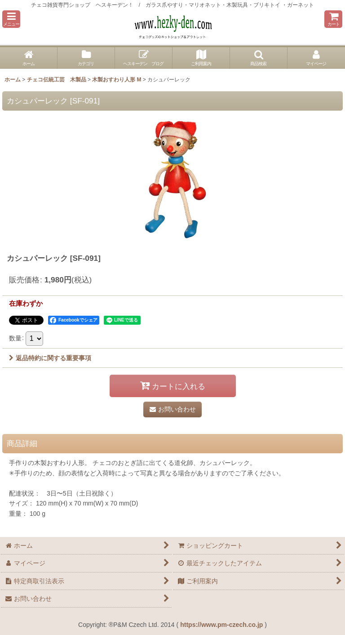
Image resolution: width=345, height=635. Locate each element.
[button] (11, 19)
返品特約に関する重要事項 (50, 358)
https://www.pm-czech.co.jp (221, 624)
